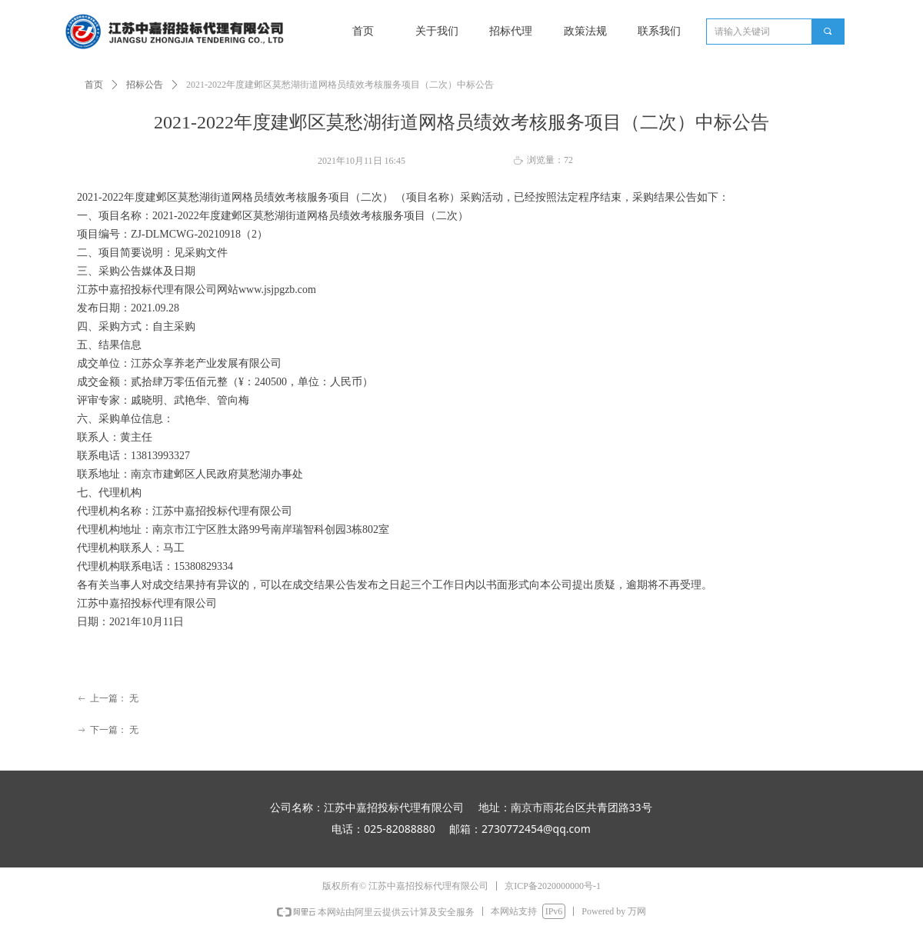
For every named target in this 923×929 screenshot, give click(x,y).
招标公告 (144, 84)
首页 (94, 84)
